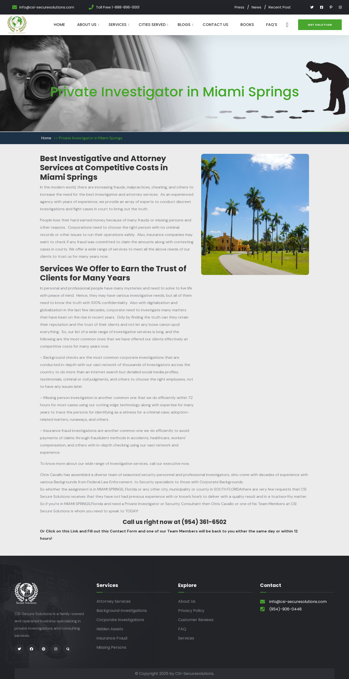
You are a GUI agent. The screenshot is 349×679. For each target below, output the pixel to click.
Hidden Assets (109, 629)
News (256, 7)
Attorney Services (113, 601)
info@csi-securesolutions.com (46, 7)
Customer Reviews (196, 620)
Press (239, 7)
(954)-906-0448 (285, 609)
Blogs (184, 24)
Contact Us (215, 24)
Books (247, 24)
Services (118, 24)
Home (59, 24)
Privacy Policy (191, 610)
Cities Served (152, 24)
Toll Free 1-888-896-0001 (118, 7)
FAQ (182, 629)
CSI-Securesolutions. (194, 673)
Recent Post (280, 7)
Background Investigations (121, 610)
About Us (86, 24)
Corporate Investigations (120, 620)
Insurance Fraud (111, 638)
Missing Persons (111, 647)
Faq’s (271, 24)
